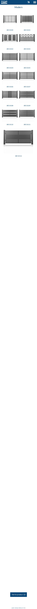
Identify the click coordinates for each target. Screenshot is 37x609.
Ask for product (18, 594)
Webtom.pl (21, 607)
